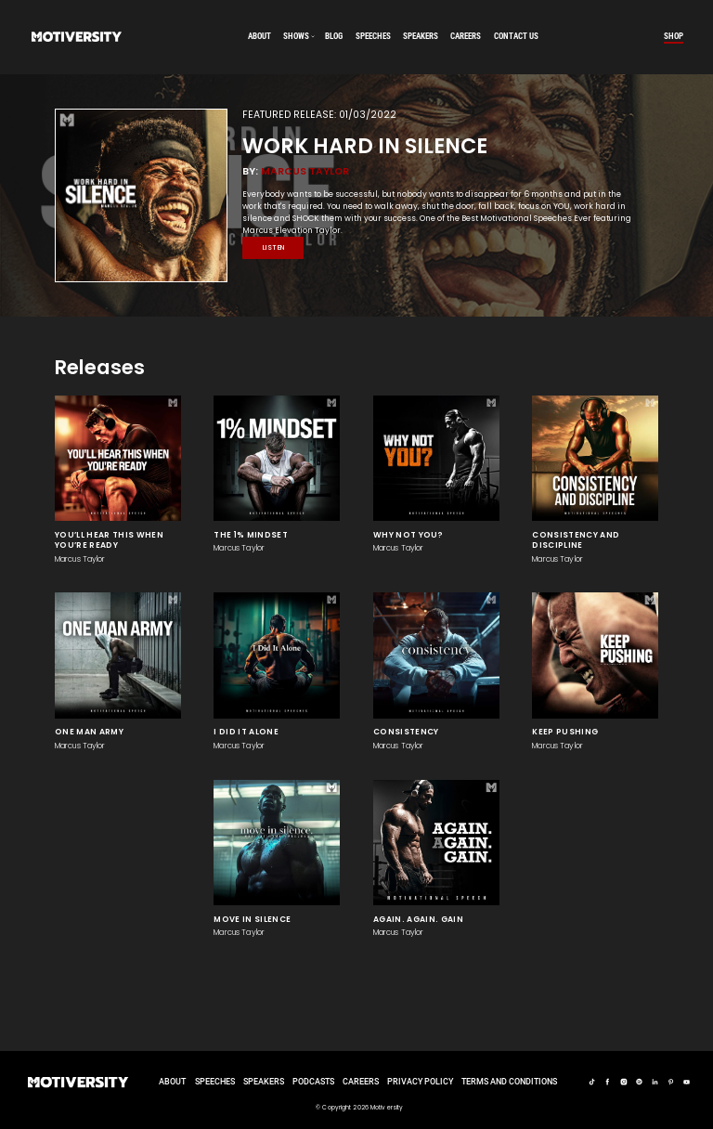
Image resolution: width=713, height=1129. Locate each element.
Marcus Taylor (305, 171)
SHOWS (296, 36)
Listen (273, 247)
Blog (334, 36)
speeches (373, 36)
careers (465, 36)
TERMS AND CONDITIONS (509, 1081)
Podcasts (313, 1081)
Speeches (215, 1081)
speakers (420, 36)
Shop (673, 36)
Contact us (516, 36)
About (259, 36)
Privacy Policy (420, 1081)
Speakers (263, 1081)
